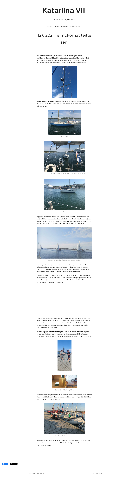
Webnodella (99, 473)
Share (4, 464)
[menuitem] (48, 26)
